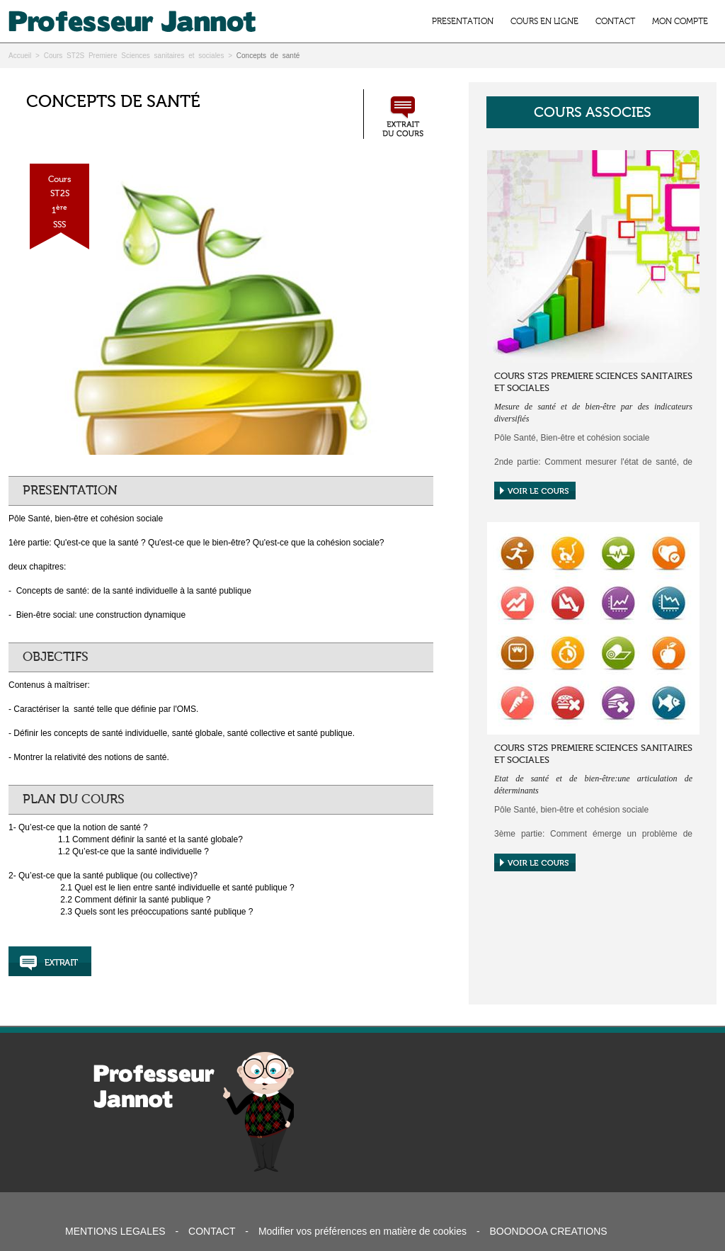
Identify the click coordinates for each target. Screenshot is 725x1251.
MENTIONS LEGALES (115, 1231)
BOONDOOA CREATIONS (548, 1231)
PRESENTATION (462, 21)
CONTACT (615, 21)
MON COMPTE (680, 21)
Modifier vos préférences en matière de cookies (362, 1231)
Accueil (19, 56)
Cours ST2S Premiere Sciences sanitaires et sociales (134, 56)
